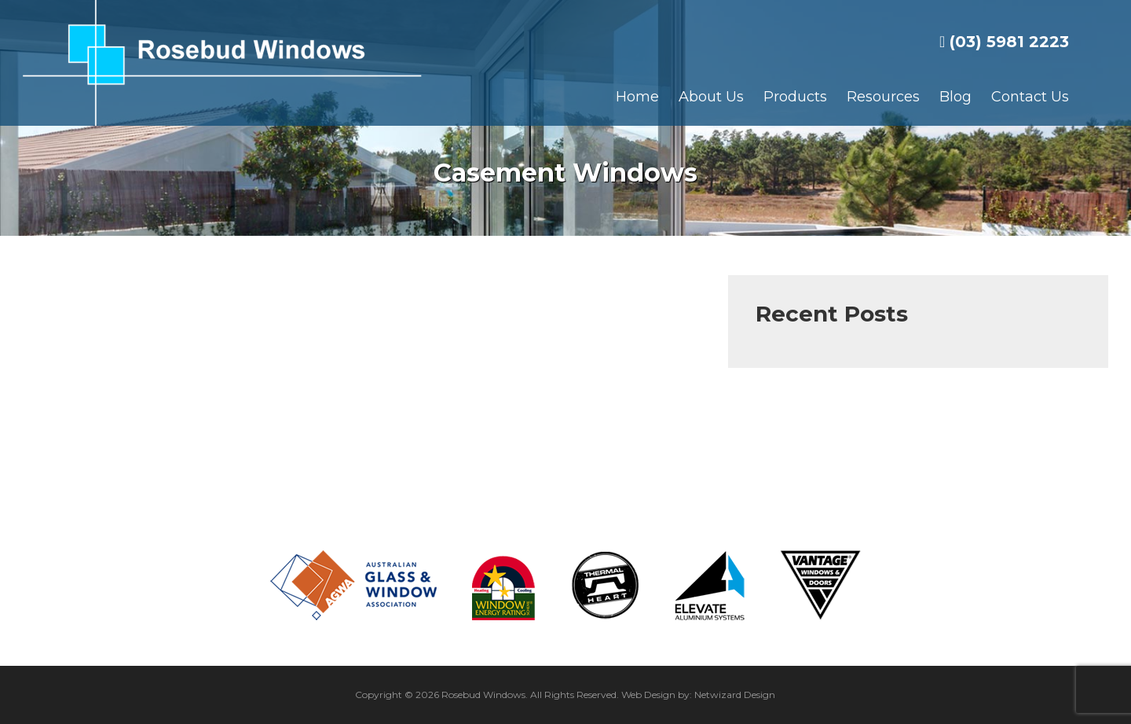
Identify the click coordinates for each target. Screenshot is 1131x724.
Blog (955, 96)
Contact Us (1030, 96)
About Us (711, 96)
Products (795, 96)
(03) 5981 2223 (1004, 41)
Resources (883, 96)
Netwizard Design (734, 694)
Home (637, 96)
